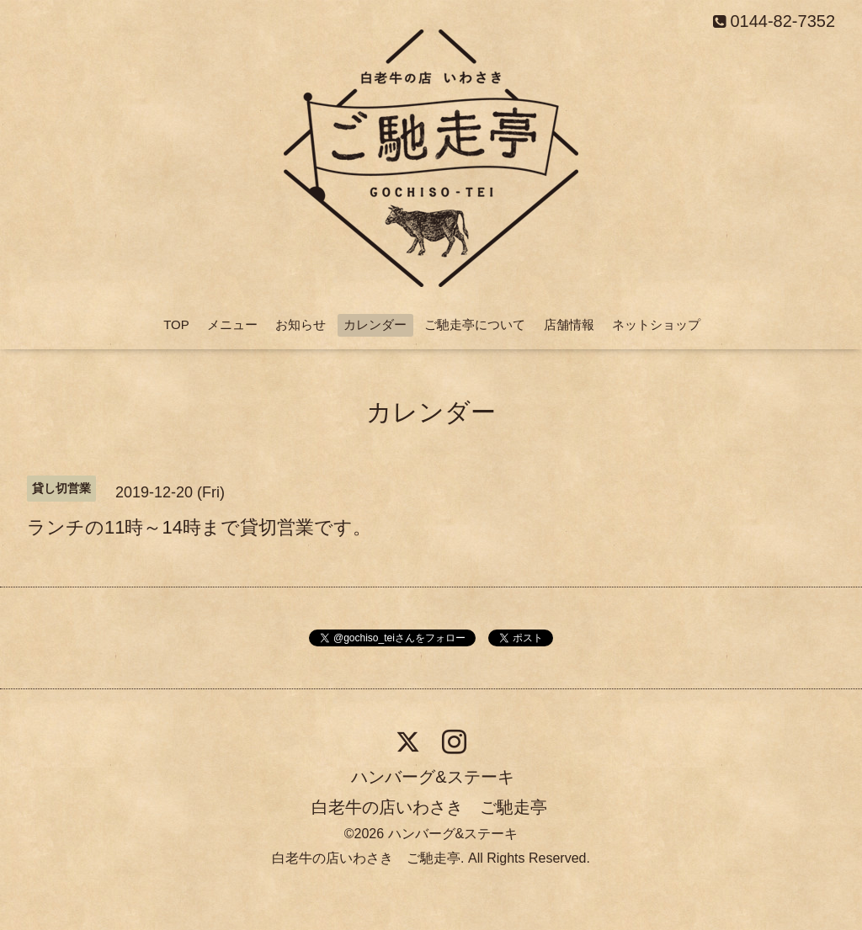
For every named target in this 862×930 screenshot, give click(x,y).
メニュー (232, 324)
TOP (176, 324)
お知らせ (300, 324)
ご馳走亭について (474, 324)
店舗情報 (569, 324)
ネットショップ (656, 324)
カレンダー (375, 324)
